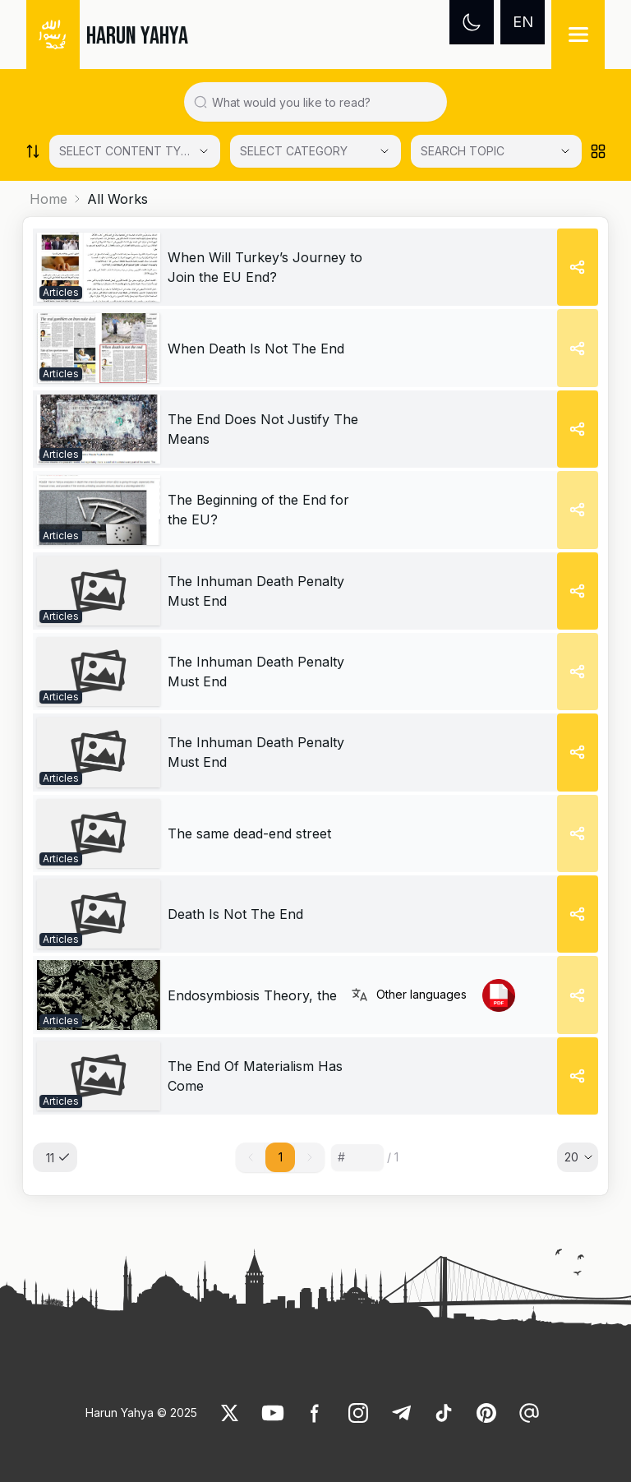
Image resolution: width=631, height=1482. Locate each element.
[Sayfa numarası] (357, 1157)
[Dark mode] (471, 22)
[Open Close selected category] (565, 151)
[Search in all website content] (322, 102)
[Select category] (134, 151)
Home (48, 199)
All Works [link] (117, 199)
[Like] (230, 1413)
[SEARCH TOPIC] (496, 151)
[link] (98, 267)
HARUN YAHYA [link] (137, 36)
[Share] (577, 267)
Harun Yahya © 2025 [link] (141, 1413)
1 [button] (281, 1157)
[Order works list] (32, 151)
